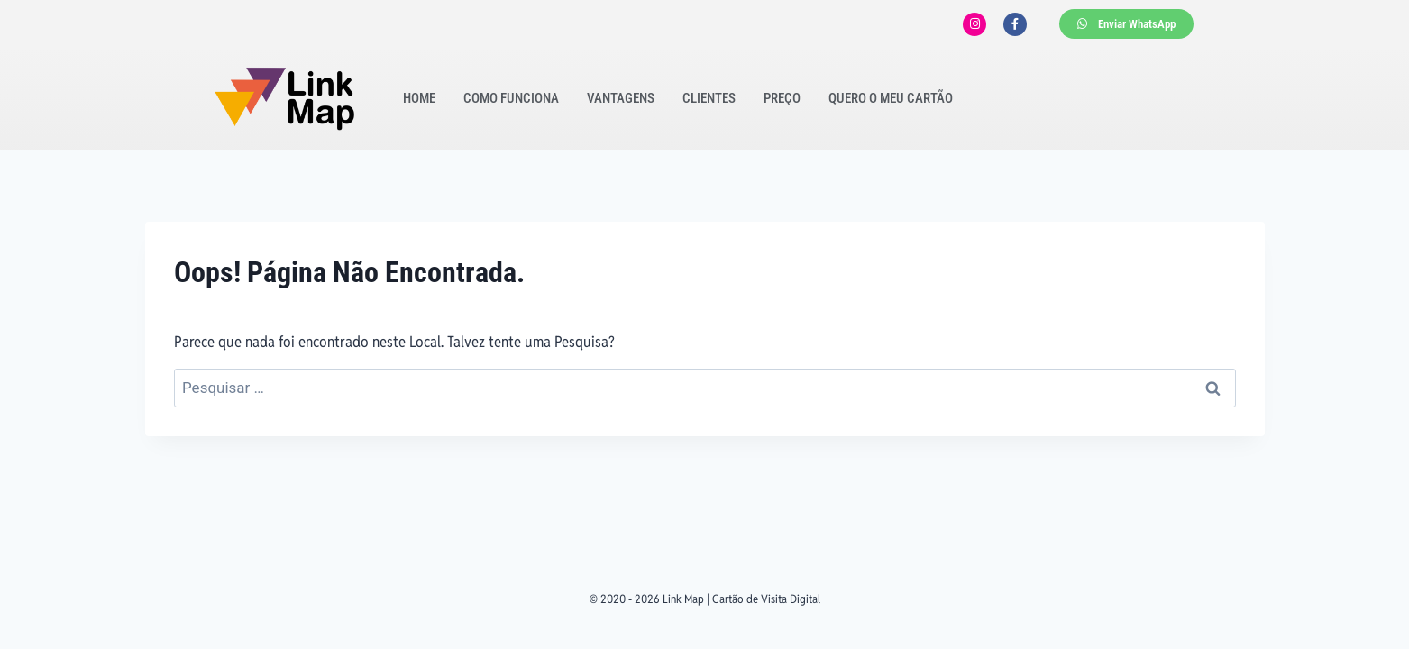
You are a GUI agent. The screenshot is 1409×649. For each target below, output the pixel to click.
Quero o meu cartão (890, 98)
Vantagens (620, 98)
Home (419, 98)
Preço (782, 98)
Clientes (709, 98)
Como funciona (511, 98)
